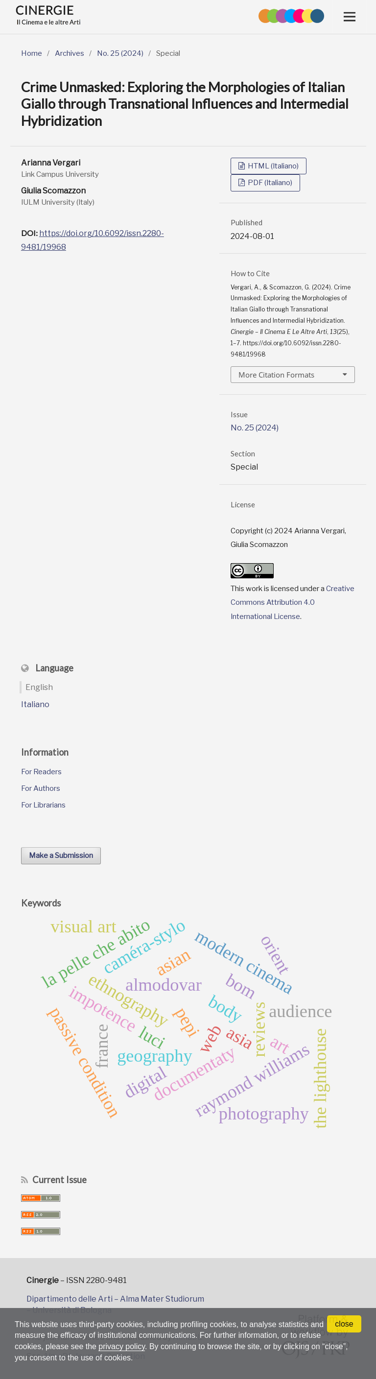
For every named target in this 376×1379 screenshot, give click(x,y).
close (344, 1324)
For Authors (40, 788)
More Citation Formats (276, 375)
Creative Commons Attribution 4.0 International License (292, 602)
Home (31, 53)
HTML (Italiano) (272, 166)
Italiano (35, 704)
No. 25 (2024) (120, 53)
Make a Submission (61, 855)
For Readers (41, 771)
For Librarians (43, 805)
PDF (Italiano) (269, 182)
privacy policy (122, 1346)
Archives (69, 53)
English (39, 687)
